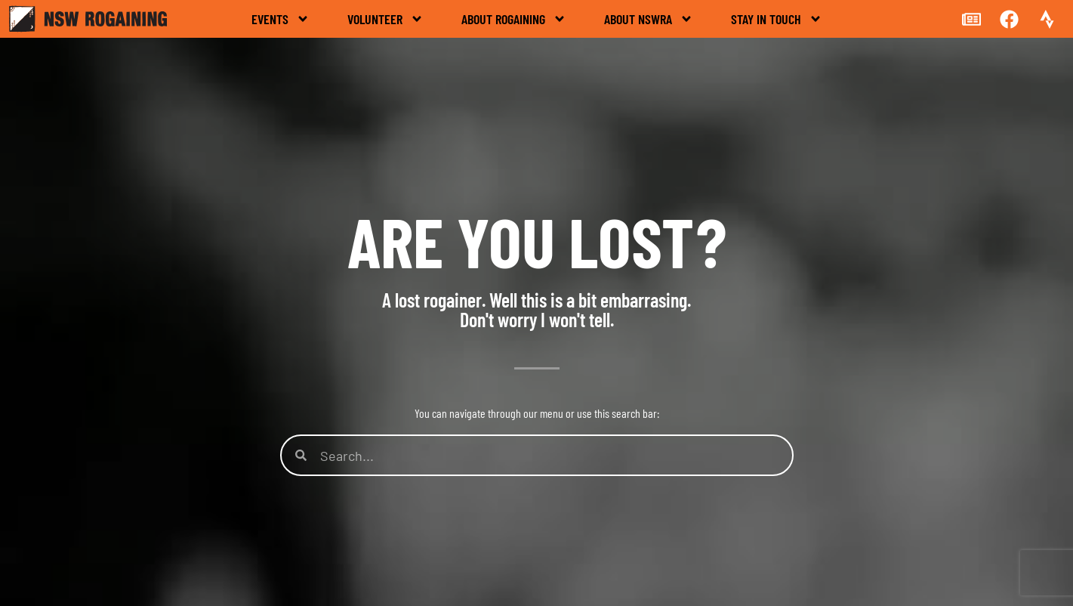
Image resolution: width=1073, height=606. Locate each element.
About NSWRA (648, 19)
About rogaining (513, 19)
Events (280, 19)
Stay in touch (776, 19)
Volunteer (385, 19)
